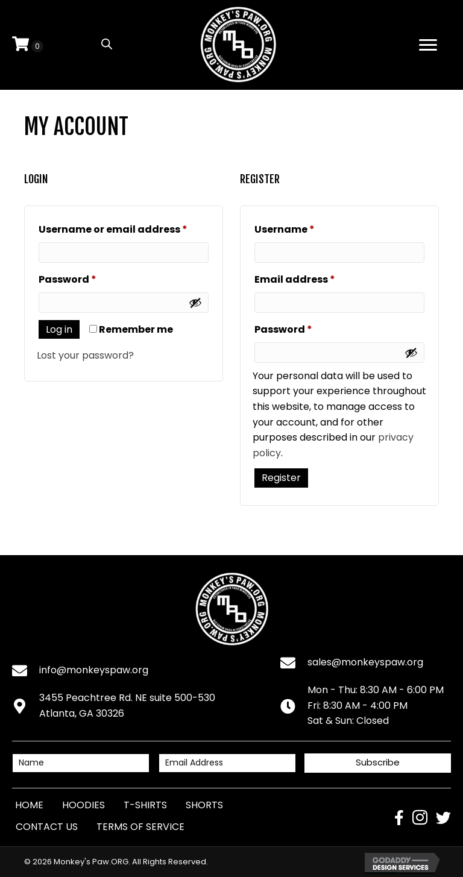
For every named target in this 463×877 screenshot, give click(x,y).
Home (29, 805)
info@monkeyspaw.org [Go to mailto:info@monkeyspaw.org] (93, 670)
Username (307, 228)
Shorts (204, 805)
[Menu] (428, 45)
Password (91, 278)
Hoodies (83, 805)
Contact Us (47, 827)
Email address (318, 278)
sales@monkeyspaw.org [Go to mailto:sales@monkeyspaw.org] (365, 662)
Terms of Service (140, 827)
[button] (377, 763)
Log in (59, 329)
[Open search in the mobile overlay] (107, 44)
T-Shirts (145, 805)
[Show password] (195, 302)
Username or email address (124, 228)
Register (281, 478)
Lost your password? (85, 355)
